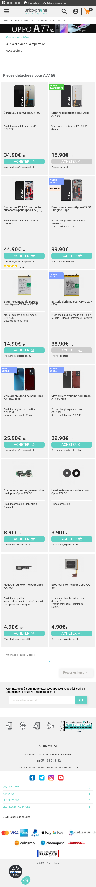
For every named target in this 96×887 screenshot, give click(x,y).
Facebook (32, 778)
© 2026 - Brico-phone (48, 863)
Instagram (51, 778)
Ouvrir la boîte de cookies (16, 816)
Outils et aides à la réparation (26, 44)
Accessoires (14, 50)
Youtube (61, 778)
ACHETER (24, 161)
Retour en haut (76, 673)
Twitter (42, 778)
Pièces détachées (17, 37)
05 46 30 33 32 (11, 2)
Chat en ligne (31, 3)
